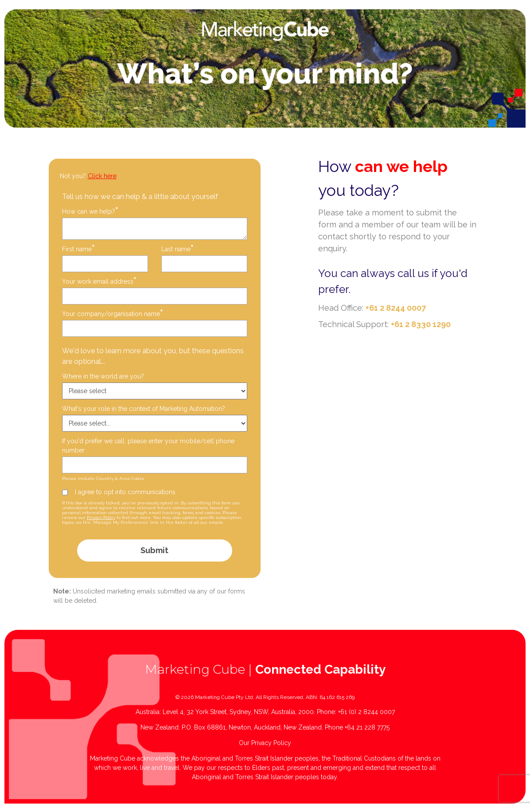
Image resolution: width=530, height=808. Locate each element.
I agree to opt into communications (125, 492)
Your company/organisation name (112, 313)
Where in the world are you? (103, 376)
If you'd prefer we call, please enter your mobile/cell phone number (148, 445)
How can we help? (90, 211)
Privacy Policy (101, 517)
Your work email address (99, 281)
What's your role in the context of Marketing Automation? (143, 408)
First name (78, 249)
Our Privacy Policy (265, 742)
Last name (177, 249)
